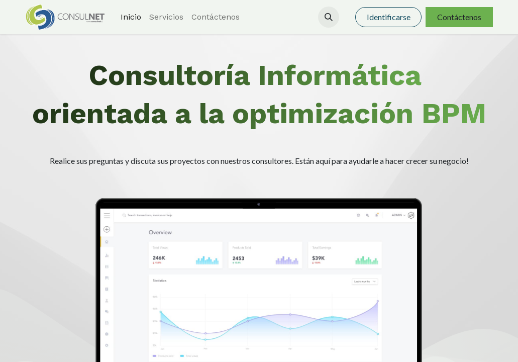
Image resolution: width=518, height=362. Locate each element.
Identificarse (388, 17)
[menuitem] (131, 17)
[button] (328, 17)
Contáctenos (459, 17)
